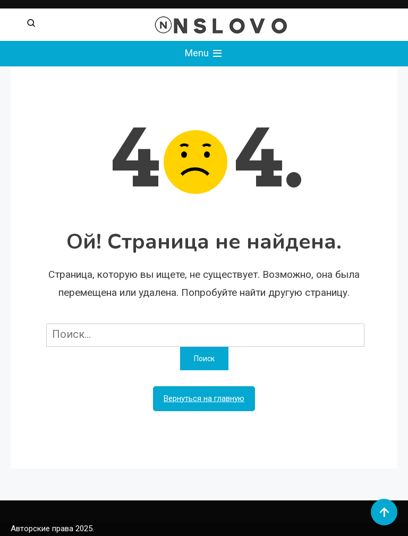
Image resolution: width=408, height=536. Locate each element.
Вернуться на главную (204, 398)
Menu (204, 53)
